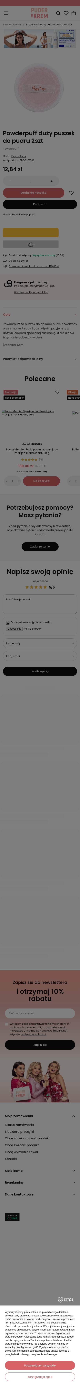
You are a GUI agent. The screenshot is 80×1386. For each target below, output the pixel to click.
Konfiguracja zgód (40, 1377)
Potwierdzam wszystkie (40, 1365)
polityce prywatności (18, 1329)
